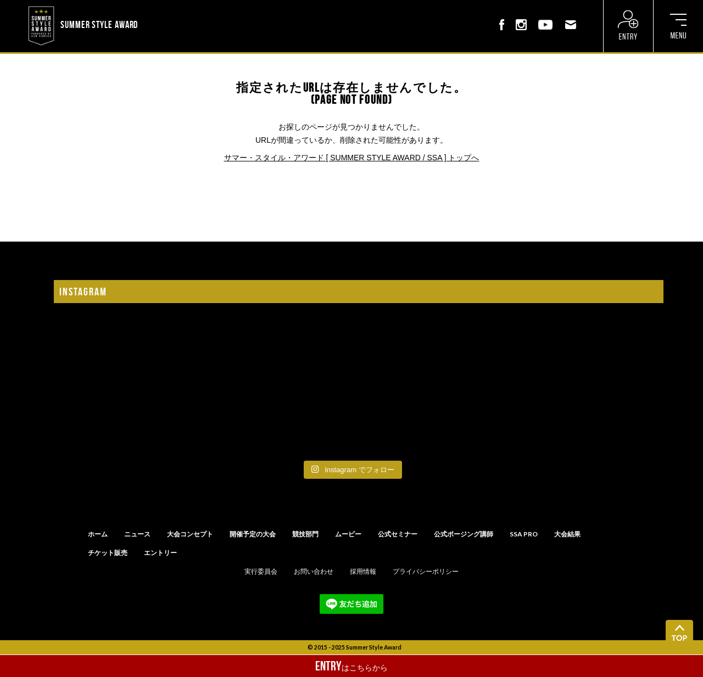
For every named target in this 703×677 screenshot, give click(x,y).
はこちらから (351, 666)
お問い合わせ (313, 571)
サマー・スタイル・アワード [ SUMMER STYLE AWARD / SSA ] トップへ (351, 157)
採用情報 (363, 571)
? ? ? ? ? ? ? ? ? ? (169, 7)
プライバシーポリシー (426, 571)
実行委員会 (260, 571)
